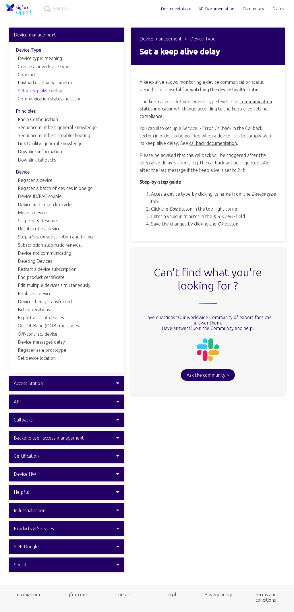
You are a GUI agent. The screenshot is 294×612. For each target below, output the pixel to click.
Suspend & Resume (37, 220)
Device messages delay (41, 342)
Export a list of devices (41, 317)
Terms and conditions (265, 597)
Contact (123, 594)
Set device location (37, 358)
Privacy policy (218, 594)
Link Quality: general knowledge (50, 143)
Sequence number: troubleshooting (54, 135)
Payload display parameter (45, 82)
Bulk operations (34, 309)
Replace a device (35, 293)
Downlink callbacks (37, 159)
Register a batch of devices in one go (55, 188)
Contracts (28, 74)
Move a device (32, 212)
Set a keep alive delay (40, 90)
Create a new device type (44, 66)
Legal (170, 594)
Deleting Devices (35, 261)
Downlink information (40, 151)
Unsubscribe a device (39, 228)
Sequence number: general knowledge (57, 127)
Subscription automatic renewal (50, 245)
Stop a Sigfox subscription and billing (55, 236)
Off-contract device (37, 334)
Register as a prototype (42, 350)
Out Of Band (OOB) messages (48, 325)
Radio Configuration (38, 119)
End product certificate (41, 277)
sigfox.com (76, 594)
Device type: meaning (40, 58)
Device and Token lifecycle (45, 204)
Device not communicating (44, 253)
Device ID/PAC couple (40, 196)
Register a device (35, 180)
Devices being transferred (45, 301)
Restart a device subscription (47, 269)
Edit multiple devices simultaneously (54, 285)
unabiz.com (28, 594)
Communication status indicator (49, 98)
